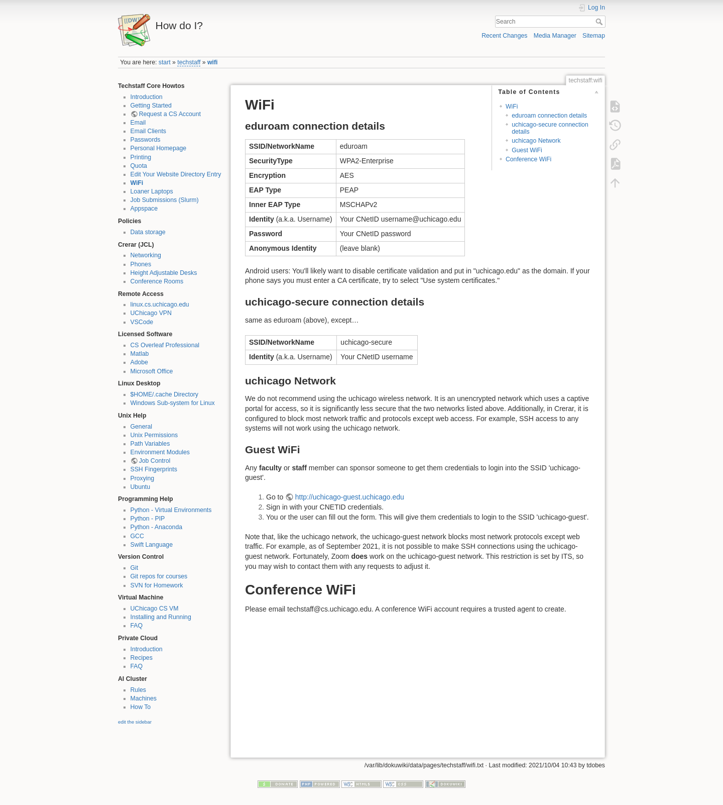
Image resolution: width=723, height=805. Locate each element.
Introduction (147, 96)
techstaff (188, 62)
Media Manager (555, 35)
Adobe (139, 362)
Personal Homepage (159, 148)
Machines (144, 698)
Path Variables (150, 443)
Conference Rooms (157, 281)
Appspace (144, 208)
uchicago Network (536, 140)
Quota (139, 165)
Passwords (146, 139)
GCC (137, 536)
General (142, 426)
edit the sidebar (135, 722)
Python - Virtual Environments (171, 510)
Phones (141, 264)
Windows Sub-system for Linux (173, 403)
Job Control (155, 460)
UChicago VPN (151, 313)
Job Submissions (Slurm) (165, 200)
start (165, 62)
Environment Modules (160, 452)
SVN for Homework (157, 585)
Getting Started (151, 105)
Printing (141, 157)
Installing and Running (161, 617)
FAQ (137, 625)
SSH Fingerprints (154, 469)
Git (135, 567)
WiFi (137, 182)
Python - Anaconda (157, 527)
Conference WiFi (528, 159)
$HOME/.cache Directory (164, 394)
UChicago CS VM (155, 608)
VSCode (142, 322)
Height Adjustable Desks (164, 272)
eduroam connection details (549, 115)
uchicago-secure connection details (550, 128)
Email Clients (148, 131)
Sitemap (593, 35)
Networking (146, 255)
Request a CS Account (170, 114)
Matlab (140, 353)
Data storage (148, 232)
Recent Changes (504, 35)
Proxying (143, 478)
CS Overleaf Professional (165, 345)
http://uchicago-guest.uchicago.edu (349, 497)
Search (600, 21)
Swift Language (152, 544)
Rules (138, 689)
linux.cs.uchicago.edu (160, 304)
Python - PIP (148, 518)
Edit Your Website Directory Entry (176, 174)
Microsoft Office (152, 371)
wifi (212, 62)
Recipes (142, 657)
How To (141, 707)
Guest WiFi (527, 150)
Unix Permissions (154, 435)
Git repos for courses (159, 576)
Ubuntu (141, 486)
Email (138, 122)
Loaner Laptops (152, 191)
